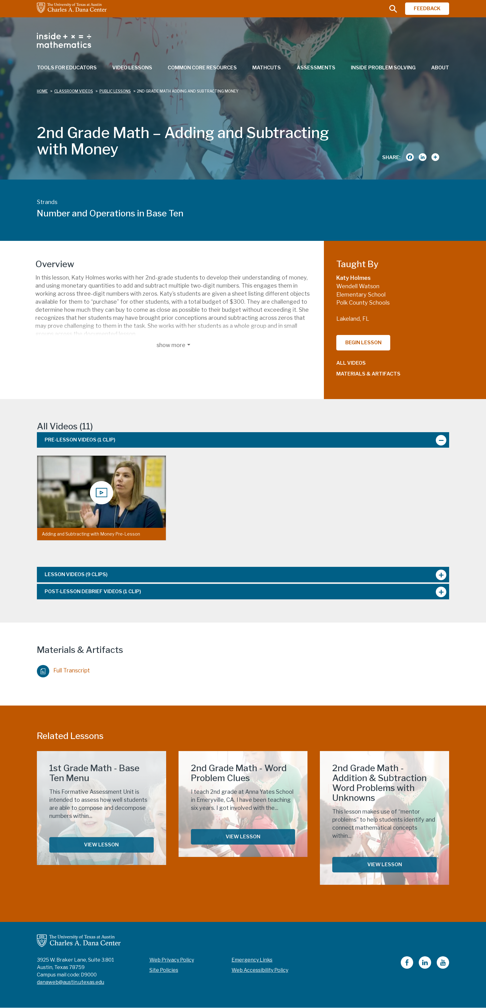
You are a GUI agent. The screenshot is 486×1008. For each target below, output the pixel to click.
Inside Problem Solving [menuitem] (383, 68)
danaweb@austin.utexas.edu (70, 982)
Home (42, 91)
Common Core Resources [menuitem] (202, 68)
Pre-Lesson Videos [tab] (80, 440)
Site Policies (163, 970)
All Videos (351, 363)
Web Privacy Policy (171, 960)
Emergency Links (252, 960)
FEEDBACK (427, 8)
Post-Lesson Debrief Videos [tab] (93, 591)
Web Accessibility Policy (260, 970)
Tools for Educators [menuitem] (67, 68)
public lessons (115, 91)
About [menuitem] (440, 68)
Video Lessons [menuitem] (132, 68)
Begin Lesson (363, 342)
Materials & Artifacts (368, 374)
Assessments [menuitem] (316, 68)
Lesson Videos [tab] (76, 574)
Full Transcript (63, 669)
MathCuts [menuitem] (266, 68)
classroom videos (73, 91)
